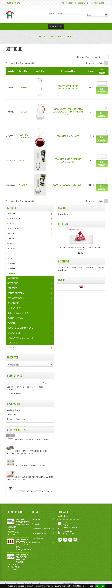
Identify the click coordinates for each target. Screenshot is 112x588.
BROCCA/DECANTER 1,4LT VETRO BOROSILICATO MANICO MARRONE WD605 (68, 112)
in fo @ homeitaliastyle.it (70, 526)
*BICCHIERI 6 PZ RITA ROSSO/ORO (23, 541)
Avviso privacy (13, 410)
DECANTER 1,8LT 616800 (68, 136)
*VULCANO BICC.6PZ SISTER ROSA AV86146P (23, 522)
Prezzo (91, 71)
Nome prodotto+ (68, 71)
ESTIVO (11, 233)
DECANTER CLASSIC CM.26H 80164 (68, 185)
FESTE (10, 238)
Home (62, 3)
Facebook (75, 540)
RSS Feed (65, 540)
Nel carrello (101, 90)
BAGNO (11, 214)
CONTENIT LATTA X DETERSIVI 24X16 (29, 491)
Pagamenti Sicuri (39, 533)
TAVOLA (53, 36)
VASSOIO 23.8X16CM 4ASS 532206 (27, 439)
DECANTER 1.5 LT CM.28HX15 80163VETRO (68, 160)
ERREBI (24, 87)
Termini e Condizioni (16, 419)
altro (13, 534)
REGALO (11, 268)
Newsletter (36, 524)
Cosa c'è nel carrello (98, 3)
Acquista (81, 3)
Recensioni (63, 261)
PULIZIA (11, 263)
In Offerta (63, 224)
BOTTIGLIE (65, 36)
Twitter (70, 540)
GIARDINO (12, 243)
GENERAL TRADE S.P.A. (23, 136)
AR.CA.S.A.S (24, 160)
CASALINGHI (13, 219)
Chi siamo (11, 414)
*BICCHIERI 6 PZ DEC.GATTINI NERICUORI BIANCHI (22, 558)
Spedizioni (36, 542)
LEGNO (11, 253)
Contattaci (36, 519)
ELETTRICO (13, 228)
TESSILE (11, 348)
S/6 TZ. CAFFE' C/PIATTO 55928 (25, 465)
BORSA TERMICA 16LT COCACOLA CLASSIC (81, 247)
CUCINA (11, 224)
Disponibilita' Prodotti (41, 528)
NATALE (11, 258)
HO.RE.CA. (12, 248)
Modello (11, 71)
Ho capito (100, 585)
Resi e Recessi (37, 538)
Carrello (62, 208)
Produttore (24, 71)
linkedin (60, 540)
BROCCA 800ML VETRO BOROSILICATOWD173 (68, 87)
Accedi (71, 3)
